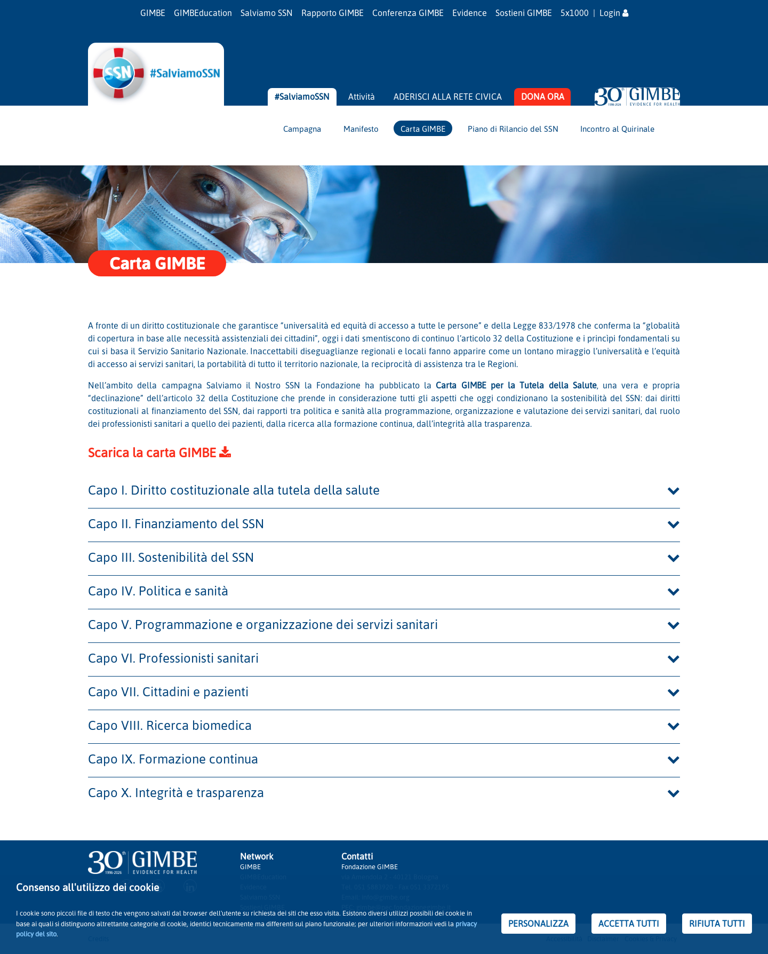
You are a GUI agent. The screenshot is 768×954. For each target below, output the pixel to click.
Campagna (302, 128)
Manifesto (361, 128)
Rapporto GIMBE (332, 12)
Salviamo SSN (267, 12)
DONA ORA (542, 96)
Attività (361, 96)
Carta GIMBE (423, 128)
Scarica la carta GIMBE (159, 452)
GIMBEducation (203, 12)
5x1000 (575, 12)
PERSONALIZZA (538, 923)
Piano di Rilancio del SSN (513, 128)
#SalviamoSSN (302, 96)
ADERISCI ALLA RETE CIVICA (448, 96)
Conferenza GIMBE (408, 12)
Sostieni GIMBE (523, 12)
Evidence (469, 12)
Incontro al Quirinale (617, 128)
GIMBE (152, 12)
